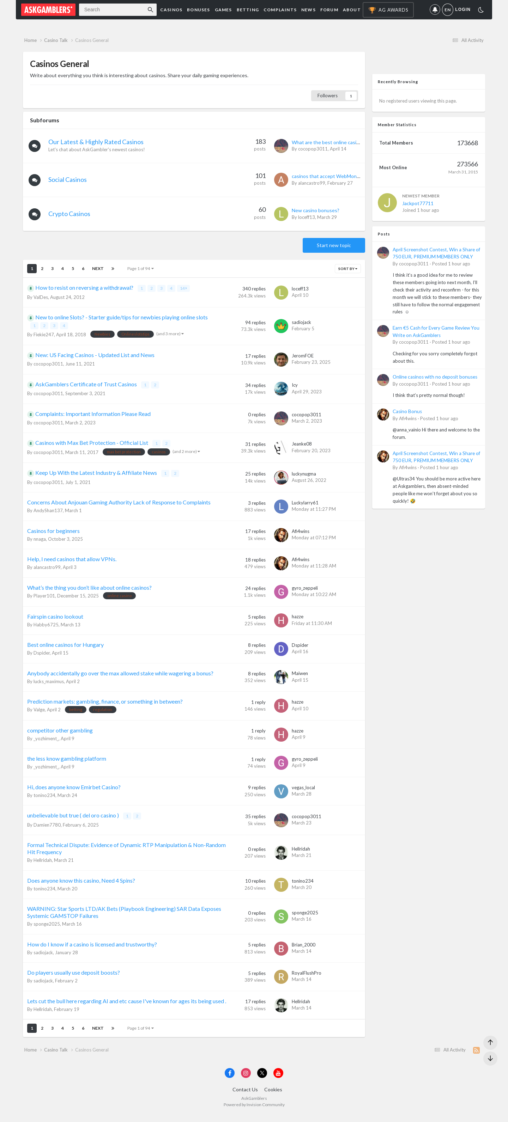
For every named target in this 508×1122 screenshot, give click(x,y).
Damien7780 (47, 827)
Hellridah (43, 862)
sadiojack (301, 326)
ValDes (41, 301)
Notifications (433, 9)
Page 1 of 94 (140, 273)
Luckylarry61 (305, 505)
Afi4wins (300, 534)
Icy (295, 389)
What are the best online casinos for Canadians (344, 147)
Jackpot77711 (418, 208)
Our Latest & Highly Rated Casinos (98, 147)
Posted (451, 268)
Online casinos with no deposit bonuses (435, 382)
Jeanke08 (302, 447)
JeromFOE (303, 359)
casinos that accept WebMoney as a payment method (351, 181)
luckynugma (304, 476)
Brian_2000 (303, 946)
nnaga (40, 541)
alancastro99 (311, 188)
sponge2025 (47, 926)
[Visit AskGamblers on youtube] (278, 1080)
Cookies (273, 1096)
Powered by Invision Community (254, 1111)
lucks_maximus (49, 684)
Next (98, 273)
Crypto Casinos (71, 218)
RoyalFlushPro (306, 975)
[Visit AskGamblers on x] (262, 1080)
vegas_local (303, 790)
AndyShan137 (48, 513)
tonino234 (44, 798)
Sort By (347, 273)
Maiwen (300, 676)
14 (183, 293)
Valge (39, 712)
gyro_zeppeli (305, 590)
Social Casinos (69, 184)
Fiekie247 (44, 338)
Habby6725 (46, 627)
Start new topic (334, 250)
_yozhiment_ (46, 741)
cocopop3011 (313, 154)
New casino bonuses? (315, 215)
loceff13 (306, 222)
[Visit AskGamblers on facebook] (230, 1080)
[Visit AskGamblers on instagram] (246, 1080)
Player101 (44, 598)
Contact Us (245, 1096)
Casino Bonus (407, 416)
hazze (297, 619)
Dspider (42, 655)
